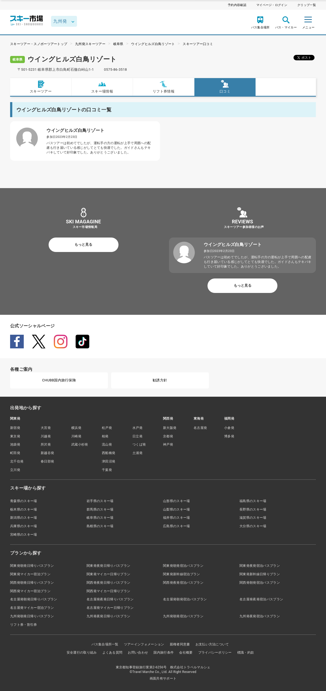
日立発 (137, 436)
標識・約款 (245, 652)
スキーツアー (41, 86)
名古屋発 (200, 428)
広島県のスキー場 (176, 526)
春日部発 (47, 461)
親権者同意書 (180, 644)
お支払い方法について (212, 644)
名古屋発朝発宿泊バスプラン (185, 599)
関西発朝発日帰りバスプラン (32, 583)
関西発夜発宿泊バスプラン (183, 583)
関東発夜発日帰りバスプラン (108, 566)
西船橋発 (108, 453)
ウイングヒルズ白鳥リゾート (153, 44)
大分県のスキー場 (252, 526)
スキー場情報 (102, 86)
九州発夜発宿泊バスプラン (259, 616)
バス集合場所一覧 (104, 644)
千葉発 (107, 470)
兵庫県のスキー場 (23, 526)
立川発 (15, 470)
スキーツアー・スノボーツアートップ (38, 44)
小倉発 (229, 428)
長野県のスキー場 (252, 509)
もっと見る (83, 244)
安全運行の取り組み (82, 652)
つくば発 (139, 444)
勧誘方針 (160, 380)
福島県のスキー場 (252, 501)
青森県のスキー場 (23, 501)
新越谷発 (47, 453)
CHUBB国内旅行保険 (59, 380)
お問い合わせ (138, 652)
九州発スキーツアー (90, 44)
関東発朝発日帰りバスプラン (32, 566)
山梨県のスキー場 (176, 509)
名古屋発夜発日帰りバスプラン (110, 599)
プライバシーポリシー (215, 652)
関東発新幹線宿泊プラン (181, 574)
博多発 (229, 436)
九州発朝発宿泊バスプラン (183, 616)
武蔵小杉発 (79, 444)
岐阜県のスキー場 (100, 518)
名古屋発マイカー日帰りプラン (110, 608)
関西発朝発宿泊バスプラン (259, 583)
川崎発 (76, 436)
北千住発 (16, 461)
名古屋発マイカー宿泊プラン (32, 608)
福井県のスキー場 (176, 518)
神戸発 (168, 444)
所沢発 (46, 444)
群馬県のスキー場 (100, 509)
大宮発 (46, 428)
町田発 (15, 453)
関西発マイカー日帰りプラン (108, 591)
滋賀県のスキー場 (252, 518)
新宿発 (15, 428)
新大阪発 (169, 428)
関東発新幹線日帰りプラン (259, 574)
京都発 (168, 436)
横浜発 (76, 428)
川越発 (46, 436)
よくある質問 (112, 652)
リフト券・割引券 (23, 625)
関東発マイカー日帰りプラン (108, 574)
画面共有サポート (163, 678)
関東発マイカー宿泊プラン (30, 574)
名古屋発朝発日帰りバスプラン (33, 599)
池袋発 (15, 444)
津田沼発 (108, 461)
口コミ (225, 86)
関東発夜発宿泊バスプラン (259, 566)
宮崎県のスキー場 (23, 534)
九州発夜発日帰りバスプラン (108, 616)
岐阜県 (118, 44)
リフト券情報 (163, 86)
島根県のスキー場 (100, 526)
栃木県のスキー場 (23, 509)
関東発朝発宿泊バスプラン (183, 566)
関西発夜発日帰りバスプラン (108, 583)
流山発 (107, 444)
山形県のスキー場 (176, 501)
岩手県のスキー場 (100, 501)
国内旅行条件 (163, 652)
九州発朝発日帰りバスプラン (32, 616)
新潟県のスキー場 (23, 518)
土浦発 (137, 453)
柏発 (105, 436)
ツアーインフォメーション (144, 644)
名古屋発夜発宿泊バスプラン (261, 599)
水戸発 (137, 428)
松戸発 (107, 428)
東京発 (15, 436)
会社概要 (185, 652)
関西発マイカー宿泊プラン (30, 591)
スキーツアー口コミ (198, 44)
